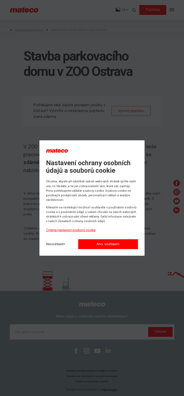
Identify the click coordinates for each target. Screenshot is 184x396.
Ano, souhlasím (108, 244)
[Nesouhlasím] (55, 244)
